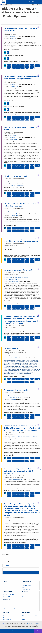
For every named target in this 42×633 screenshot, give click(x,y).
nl (15, 68)
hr (33, 65)
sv (33, 68)
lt (7, 68)
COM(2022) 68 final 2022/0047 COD (15, 354)
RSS (38, 16)
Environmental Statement (8, 596)
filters (35, 7)
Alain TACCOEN (13, 139)
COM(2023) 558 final (12, 135)
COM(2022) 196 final (8, 277)
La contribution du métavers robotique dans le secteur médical (20, 29)
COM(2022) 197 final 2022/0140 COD (20, 277)
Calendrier (6, 569)
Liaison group (24, 617)
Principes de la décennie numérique (16, 390)
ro (23, 68)
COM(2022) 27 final (12, 396)
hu (10, 68)
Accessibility (33, 2)
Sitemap (23, 594)
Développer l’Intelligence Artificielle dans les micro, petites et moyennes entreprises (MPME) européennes (22, 471)
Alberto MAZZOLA (14, 215)
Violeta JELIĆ (13, 399)
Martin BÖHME (12, 36)
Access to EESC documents (8, 605)
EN (7, 52)
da (15, 65)
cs (12, 65)
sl (28, 68)
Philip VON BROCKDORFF (14, 247)
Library (23, 587)
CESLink (23, 619)
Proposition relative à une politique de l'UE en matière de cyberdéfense (20, 205)
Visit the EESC (5, 587)
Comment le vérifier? (36, 4)
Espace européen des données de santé (18, 270)
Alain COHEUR (12, 84)
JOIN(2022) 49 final (12, 212)
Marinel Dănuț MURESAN (14, 356)
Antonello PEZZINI (14, 86)
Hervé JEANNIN (13, 38)
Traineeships (5, 617)
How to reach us (6, 585)
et (20, 65)
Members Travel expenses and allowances (11, 607)
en (25, 65)
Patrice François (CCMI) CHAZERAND (17, 185)
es (10, 65)
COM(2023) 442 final (12, 182)
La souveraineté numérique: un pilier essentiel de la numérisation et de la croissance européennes (21, 240)
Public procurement (7, 619)
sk (25, 68)
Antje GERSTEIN (12, 521)
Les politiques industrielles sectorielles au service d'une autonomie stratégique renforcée (21, 77)
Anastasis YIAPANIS (13, 213)
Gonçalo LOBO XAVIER (14, 281)
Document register (26, 585)
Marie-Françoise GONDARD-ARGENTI (16, 479)
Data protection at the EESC (8, 594)
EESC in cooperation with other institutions (30, 615)
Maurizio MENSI (13, 357)
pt (20, 68)
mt (12, 68)
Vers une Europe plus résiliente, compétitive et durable (20, 128)
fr (28, 65)
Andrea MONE (12, 184)
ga (30, 65)
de (17, 65)
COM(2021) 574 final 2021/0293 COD (15, 436)
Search (21, 631)
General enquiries (6, 589)
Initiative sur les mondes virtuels (15, 176)
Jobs (4, 615)
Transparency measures (8, 603)
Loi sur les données (11, 348)
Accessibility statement (7, 611)
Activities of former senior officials (10, 609)
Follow (38, 27)
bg (7, 65)
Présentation (7, 565)
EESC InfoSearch (26, 589)
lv (38, 65)
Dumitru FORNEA (12, 329)
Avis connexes (7, 573)
